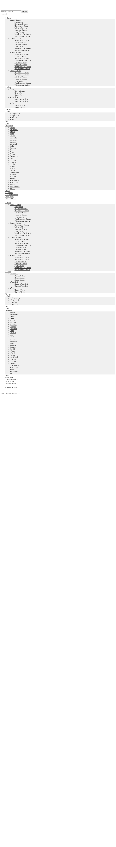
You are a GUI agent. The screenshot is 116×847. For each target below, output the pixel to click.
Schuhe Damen (15, 20)
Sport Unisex (19, 81)
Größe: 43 (7, 475)
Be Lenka (13, 138)
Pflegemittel (14, 115)
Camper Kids (78, 803)
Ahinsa (12, 132)
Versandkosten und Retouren (15, 819)
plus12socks (14, 172)
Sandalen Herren (20, 44)
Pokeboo (13, 174)
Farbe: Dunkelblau (57, 473)
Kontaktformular (11, 195)
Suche (7, 836)
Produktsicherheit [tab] (11, 483)
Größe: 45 (23, 475)
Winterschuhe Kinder (22, 69)
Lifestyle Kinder (20, 63)
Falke (12, 146)
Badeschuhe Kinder (21, 54)
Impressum (9, 825)
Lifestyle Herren (20, 42)
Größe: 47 (40, 475)
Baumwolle (14, 89)
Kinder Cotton (19, 95)
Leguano (13, 162)
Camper (13, 142)
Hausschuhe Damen (21, 26)
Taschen (8, 109)
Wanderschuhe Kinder (22, 67)
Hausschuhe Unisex (21, 75)
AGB (7, 823)
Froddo (12, 154)
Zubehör (8, 111)
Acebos (12, 128)
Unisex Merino (19, 107)
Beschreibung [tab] (10, 479)
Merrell (12, 168)
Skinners (13, 178)
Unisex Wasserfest (21, 101)
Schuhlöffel (14, 119)
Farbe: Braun (45, 473)
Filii (11, 150)
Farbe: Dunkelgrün (72, 473)
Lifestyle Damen (20, 28)
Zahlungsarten (10, 817)
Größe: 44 (15, 475)
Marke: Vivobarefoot (52, 475)
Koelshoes (49, 811)
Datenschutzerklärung (9, 831)
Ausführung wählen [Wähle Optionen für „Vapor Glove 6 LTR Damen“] (12, 705)
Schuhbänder (14, 117)
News (7, 191)
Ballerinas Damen (21, 24)
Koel (11, 158)
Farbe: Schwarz (85, 473)
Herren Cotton (19, 93)
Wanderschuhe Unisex (22, 83)
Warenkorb (10, 841)
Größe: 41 (104, 473)
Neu (6, 122)
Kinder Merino (19, 105)
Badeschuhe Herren (21, 40)
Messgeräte (18, 22)
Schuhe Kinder (15, 52)
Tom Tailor (14, 183)
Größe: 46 (31, 475)
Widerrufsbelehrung (12, 821)
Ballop (12, 136)
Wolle (12, 103)
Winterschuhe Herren (22, 50)
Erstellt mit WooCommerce (27, 831)
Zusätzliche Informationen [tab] (15, 481)
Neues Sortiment (7, 791)
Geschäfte (9, 193)
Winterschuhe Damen (22, 36)
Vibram (12, 185)
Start (2, 393)
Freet (12, 152)
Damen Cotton (19, 91)
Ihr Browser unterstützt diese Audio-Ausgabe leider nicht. (18, 529)
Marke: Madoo (10, 199)
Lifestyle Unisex (20, 77)
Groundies (14, 156)
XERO (12, 189)
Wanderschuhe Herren (22, 48)
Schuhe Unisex (15, 71)
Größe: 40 (95, 473)
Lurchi (12, 164)
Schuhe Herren (15, 38)
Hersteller (9, 126)
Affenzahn (14, 130)
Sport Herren (19, 46)
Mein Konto (9, 197)
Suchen (24, 11)
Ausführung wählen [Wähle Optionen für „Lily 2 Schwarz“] (12, 788)
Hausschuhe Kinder (21, 59)
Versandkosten (14, 643)
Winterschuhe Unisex (22, 85)
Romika (13, 176)
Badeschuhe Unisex (21, 73)
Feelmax (13, 148)
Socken (8, 87)
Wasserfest (14, 97)
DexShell (13, 144)
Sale (7, 124)
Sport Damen (19, 32)
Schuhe (8, 18)
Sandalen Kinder (20, 65)
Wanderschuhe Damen (22, 34)
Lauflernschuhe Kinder (22, 61)
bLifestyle (13, 140)
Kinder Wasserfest (21, 99)
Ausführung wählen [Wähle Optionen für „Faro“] (12, 647)
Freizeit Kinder (19, 56)
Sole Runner (14, 180)
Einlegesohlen (15, 113)
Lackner (13, 160)
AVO (12, 134)
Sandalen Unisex (20, 79)
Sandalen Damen (20, 30)
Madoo (12, 166)
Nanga (12, 170)
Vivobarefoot (14, 187)
